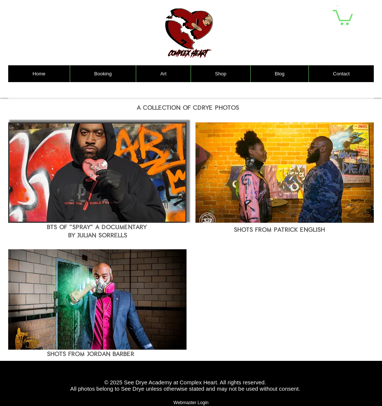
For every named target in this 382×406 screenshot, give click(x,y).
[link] (343, 16)
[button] (337, 6)
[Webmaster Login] (191, 403)
